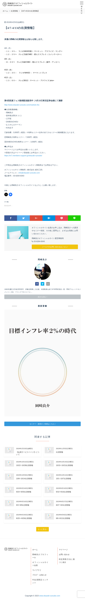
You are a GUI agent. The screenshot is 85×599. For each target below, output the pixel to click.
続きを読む (42, 297)
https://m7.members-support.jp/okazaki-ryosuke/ (23, 156)
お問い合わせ (64, 554)
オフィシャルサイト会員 (40, 563)
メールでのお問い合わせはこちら (55, 247)
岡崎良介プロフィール (40, 556)
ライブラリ (36, 570)
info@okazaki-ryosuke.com (29, 173)
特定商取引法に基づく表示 (67, 560)
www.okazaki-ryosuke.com (49, 596)
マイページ (63, 550)
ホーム (35, 550)
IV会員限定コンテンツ (40, 581)
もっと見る (42, 529)
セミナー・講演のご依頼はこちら (42, 424)
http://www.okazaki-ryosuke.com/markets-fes (21, 105)
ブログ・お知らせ (39, 575)
